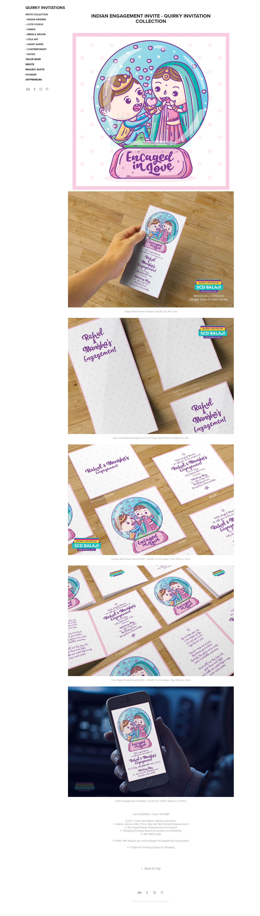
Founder (31, 74)
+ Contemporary (36, 49)
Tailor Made (33, 59)
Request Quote (35, 69)
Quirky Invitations (45, 7)
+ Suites (30, 54)
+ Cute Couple (34, 24)
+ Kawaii (30, 29)
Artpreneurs (34, 79)
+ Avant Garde (34, 44)
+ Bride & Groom (36, 34)
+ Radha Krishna (36, 19)
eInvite (30, 64)
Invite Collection (37, 14)
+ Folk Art (32, 39)
